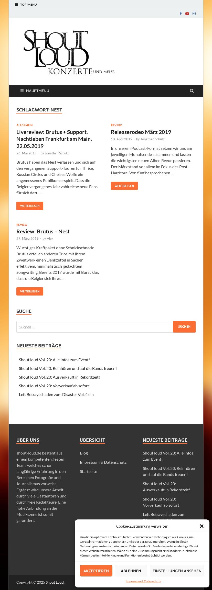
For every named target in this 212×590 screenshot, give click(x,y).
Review (116, 125)
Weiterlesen (27, 205)
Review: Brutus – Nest (43, 231)
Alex (50, 238)
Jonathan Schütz (57, 153)
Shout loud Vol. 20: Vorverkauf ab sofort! (54, 385)
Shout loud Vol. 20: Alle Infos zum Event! (54, 359)
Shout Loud (55, 582)
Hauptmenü (37, 90)
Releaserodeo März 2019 (141, 132)
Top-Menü (28, 4)
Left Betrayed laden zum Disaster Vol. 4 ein (56, 394)
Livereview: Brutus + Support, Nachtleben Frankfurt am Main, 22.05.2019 (54, 139)
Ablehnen (131, 571)
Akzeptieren (96, 571)
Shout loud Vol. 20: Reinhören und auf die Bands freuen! (68, 368)
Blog (84, 452)
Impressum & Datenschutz (143, 581)
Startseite (88, 471)
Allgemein (24, 125)
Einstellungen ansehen (177, 571)
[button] (201, 526)
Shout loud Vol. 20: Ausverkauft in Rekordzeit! (59, 377)
